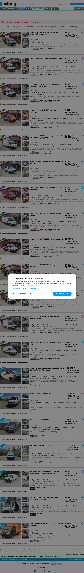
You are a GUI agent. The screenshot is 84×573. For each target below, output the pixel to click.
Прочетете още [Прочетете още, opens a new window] (32, 285)
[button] (42, 288)
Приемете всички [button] (62, 294)
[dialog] (42, 286)
